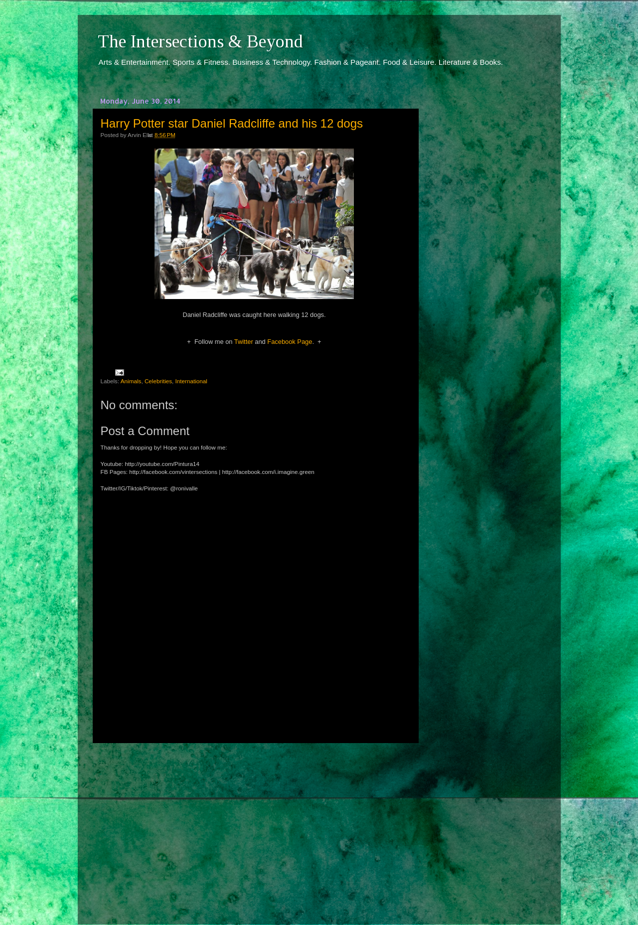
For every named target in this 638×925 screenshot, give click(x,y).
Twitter (243, 341)
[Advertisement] (254, 825)
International (191, 381)
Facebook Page (289, 341)
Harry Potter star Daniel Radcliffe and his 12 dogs (232, 123)
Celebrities (158, 381)
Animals (131, 381)
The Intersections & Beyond (200, 41)
